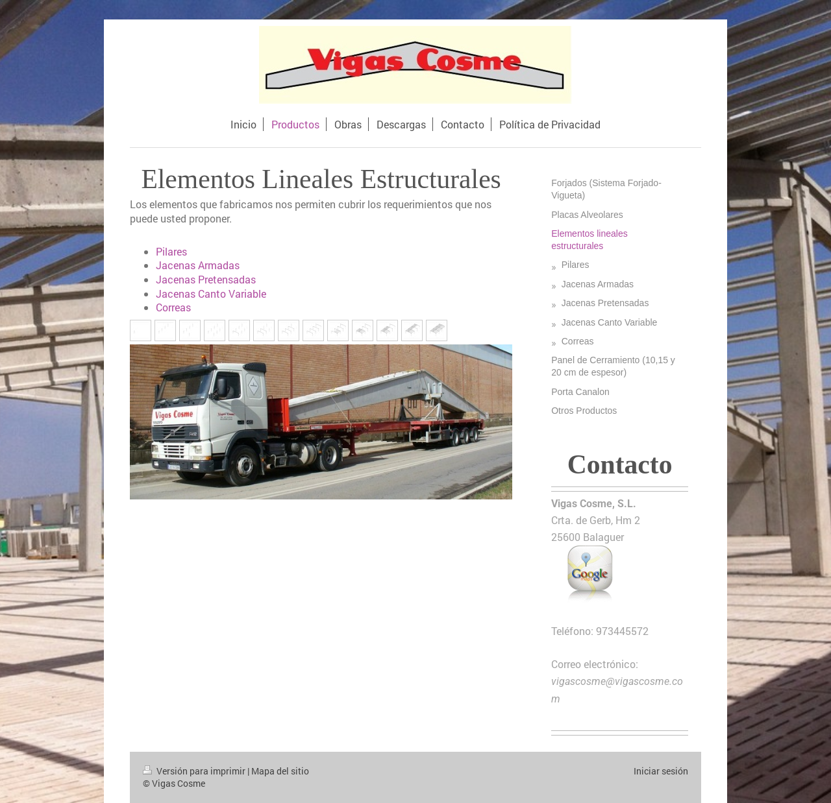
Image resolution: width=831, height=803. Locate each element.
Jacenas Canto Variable (211, 293)
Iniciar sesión (661, 771)
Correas (173, 307)
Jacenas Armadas (198, 265)
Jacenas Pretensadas (206, 279)
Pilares (171, 251)
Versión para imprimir (195, 771)
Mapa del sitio (280, 771)
